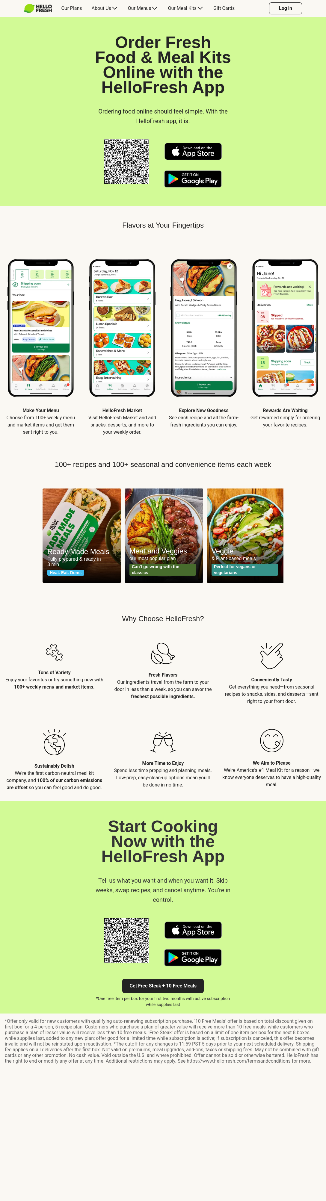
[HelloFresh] (38, 8)
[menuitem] (40, 8)
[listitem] (41, 341)
